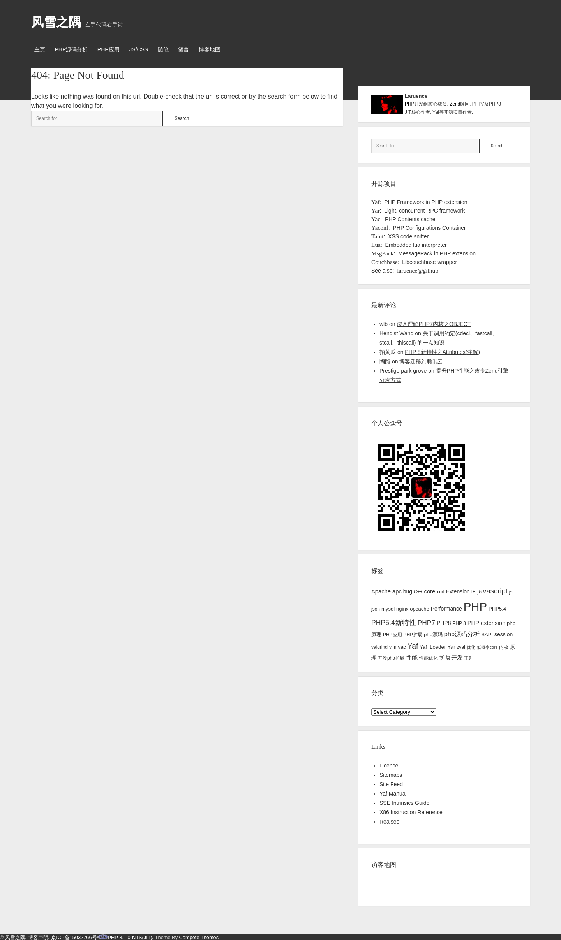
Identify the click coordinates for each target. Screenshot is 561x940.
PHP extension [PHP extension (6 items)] (486, 621)
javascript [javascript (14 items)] (492, 589)
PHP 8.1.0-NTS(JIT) (130, 936)
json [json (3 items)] (375, 608)
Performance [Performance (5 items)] (446, 607)
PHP (409, 103)
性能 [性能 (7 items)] (412, 656)
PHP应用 (113, 49)
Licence (388, 764)
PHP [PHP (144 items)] (475, 605)
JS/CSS (145, 49)
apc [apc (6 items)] (397, 590)
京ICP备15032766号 (74, 936)
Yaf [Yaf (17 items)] (413, 645)
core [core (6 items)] (430, 590)
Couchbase (384, 260)
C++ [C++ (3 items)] (418, 590)
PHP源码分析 (73, 49)
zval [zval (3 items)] (461, 645)
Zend (455, 103)
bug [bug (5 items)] (407, 590)
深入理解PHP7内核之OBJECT (434, 322)
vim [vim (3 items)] (393, 645)
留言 (195, 49)
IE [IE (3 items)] (473, 590)
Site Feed (391, 783)
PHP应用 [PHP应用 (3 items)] (392, 633)
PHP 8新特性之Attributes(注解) (442, 350)
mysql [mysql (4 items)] (388, 608)
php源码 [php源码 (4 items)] (433, 633)
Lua (376, 243)
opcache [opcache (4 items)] (419, 608)
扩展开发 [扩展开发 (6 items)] (451, 656)
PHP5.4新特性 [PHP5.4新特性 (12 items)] (393, 621)
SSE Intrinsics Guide (404, 801)
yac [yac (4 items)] (402, 645)
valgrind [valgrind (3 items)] (379, 645)
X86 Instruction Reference (411, 811)
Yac (375, 217)
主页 (39, 49)
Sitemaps (390, 773)
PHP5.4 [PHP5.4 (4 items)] (497, 608)
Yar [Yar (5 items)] (451, 645)
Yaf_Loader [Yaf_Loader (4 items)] (433, 645)
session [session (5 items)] (503, 633)
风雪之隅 (56, 22)
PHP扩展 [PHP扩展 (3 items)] (412, 633)
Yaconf (379, 226)
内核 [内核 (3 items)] (503, 645)
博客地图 (223, 49)
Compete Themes (199, 936)
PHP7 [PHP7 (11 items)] (426, 621)
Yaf (375, 200)
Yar (375, 209)
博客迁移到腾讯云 (421, 360)
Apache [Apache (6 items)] (381, 590)
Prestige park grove (403, 369)
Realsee (389, 820)
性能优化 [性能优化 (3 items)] (428, 656)
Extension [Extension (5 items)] (457, 590)
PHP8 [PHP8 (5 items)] (444, 621)
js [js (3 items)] (511, 590)
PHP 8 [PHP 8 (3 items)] (459, 622)
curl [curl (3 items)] (440, 590)
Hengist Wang (396, 332)
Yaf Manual (393, 792)
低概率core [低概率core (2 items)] (487, 645)
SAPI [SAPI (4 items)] (487, 633)
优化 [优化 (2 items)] (471, 645)
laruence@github (417, 269)
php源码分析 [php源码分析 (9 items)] (462, 632)
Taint (377, 234)
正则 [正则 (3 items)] (468, 656)
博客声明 (38, 936)
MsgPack (382, 251)
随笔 (172, 49)
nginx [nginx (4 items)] (402, 608)
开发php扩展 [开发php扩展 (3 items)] (391, 656)
